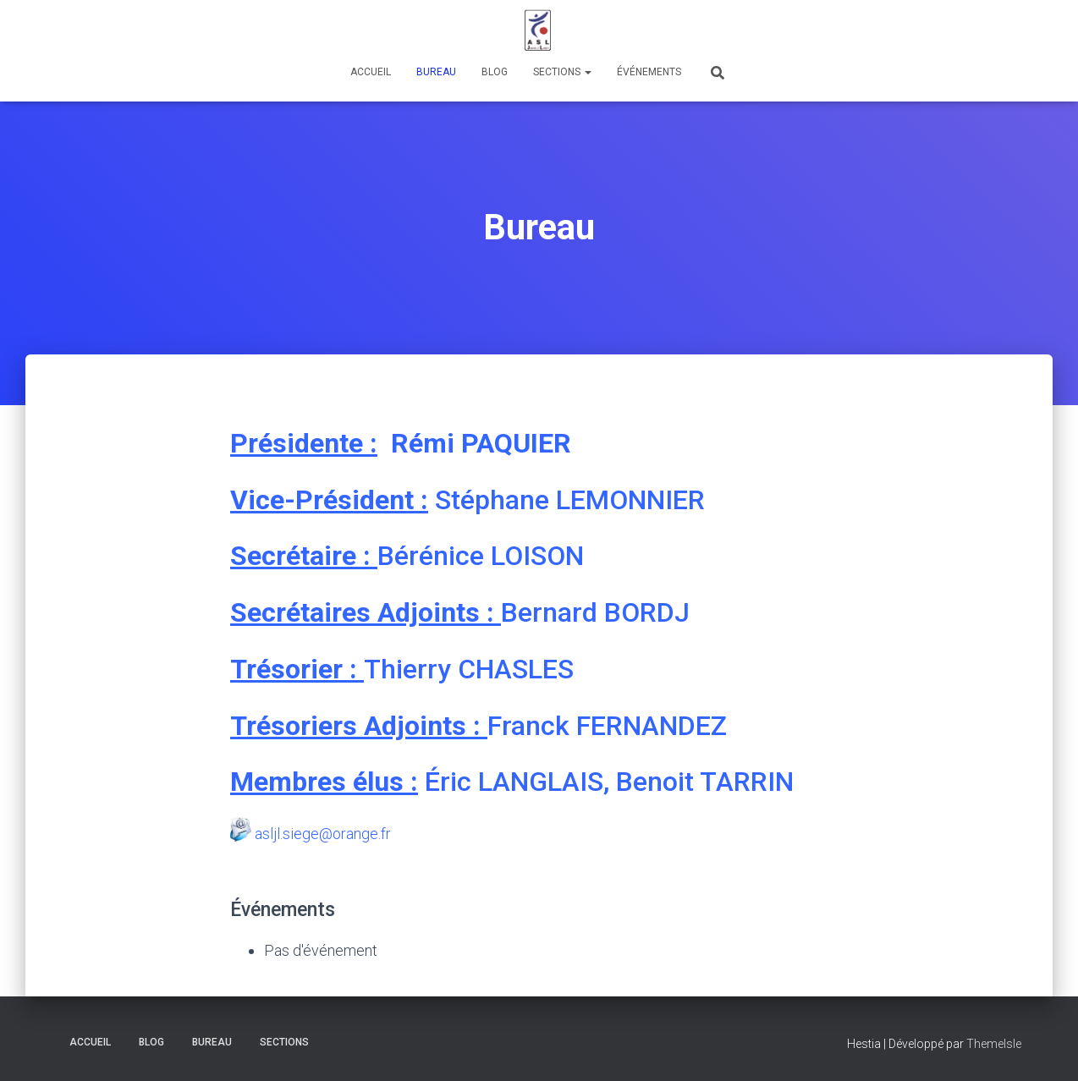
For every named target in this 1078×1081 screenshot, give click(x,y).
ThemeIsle (993, 1044)
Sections (562, 72)
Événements (649, 72)
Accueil (370, 72)
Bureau (436, 72)
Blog (494, 72)
